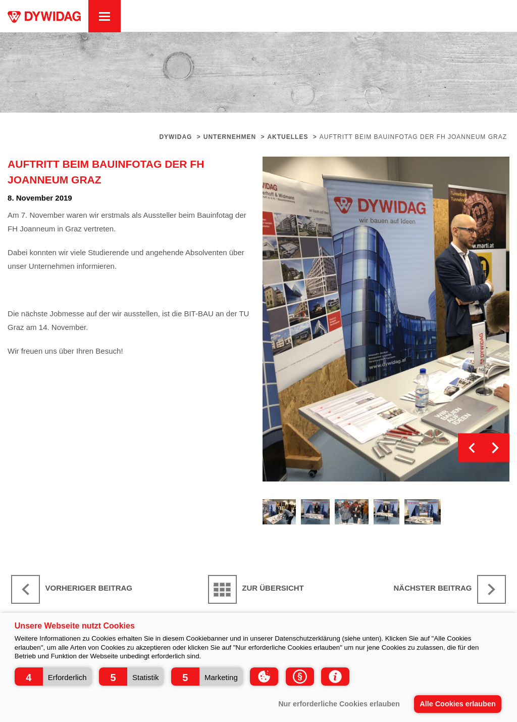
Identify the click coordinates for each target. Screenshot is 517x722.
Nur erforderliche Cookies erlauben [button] (339, 704)
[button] (53, 676)
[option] (386, 319)
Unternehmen (229, 136)
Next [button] (495, 448)
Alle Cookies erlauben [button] (457, 704)
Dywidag (175, 136)
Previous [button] (472, 448)
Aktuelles (287, 136)
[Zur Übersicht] (258, 589)
